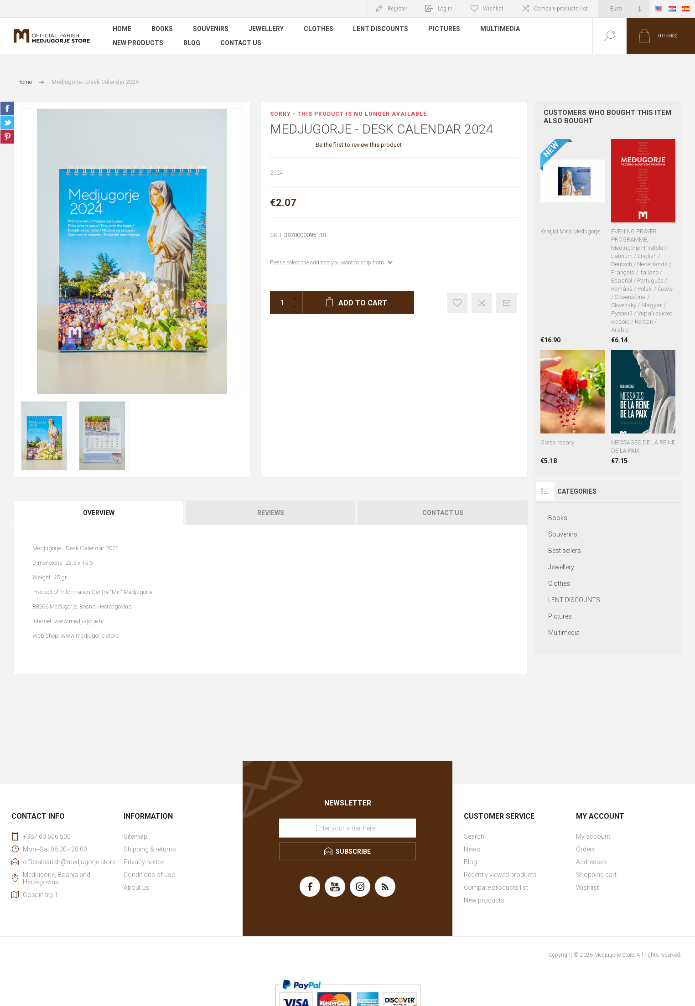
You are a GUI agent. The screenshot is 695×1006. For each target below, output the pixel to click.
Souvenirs (210, 29)
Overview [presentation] (98, 512)
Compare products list (561, 8)
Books (162, 29)
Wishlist (587, 887)
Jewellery (266, 29)
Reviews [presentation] (270, 512)
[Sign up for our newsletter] (347, 828)
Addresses (591, 862)
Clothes (318, 29)
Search (474, 836)
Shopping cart (596, 874)
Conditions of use (149, 874)
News (472, 849)
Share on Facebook (7, 108)
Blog (191, 42)
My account (593, 836)
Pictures (445, 29)
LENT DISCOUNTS (381, 29)
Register (397, 8)
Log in (445, 8)
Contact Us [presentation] (442, 512)
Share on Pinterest (7, 137)
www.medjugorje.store (90, 635)
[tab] (99, 512)
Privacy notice (144, 862)
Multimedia (500, 29)
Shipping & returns (150, 849)
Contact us (240, 42)
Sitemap (135, 836)
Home (122, 29)
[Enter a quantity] (279, 302)
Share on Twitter (7, 122)
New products (138, 42)
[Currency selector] (624, 8)
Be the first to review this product (359, 144)
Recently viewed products (500, 874)
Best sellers (564, 550)
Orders (586, 849)
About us (137, 887)
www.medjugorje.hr (79, 621)
